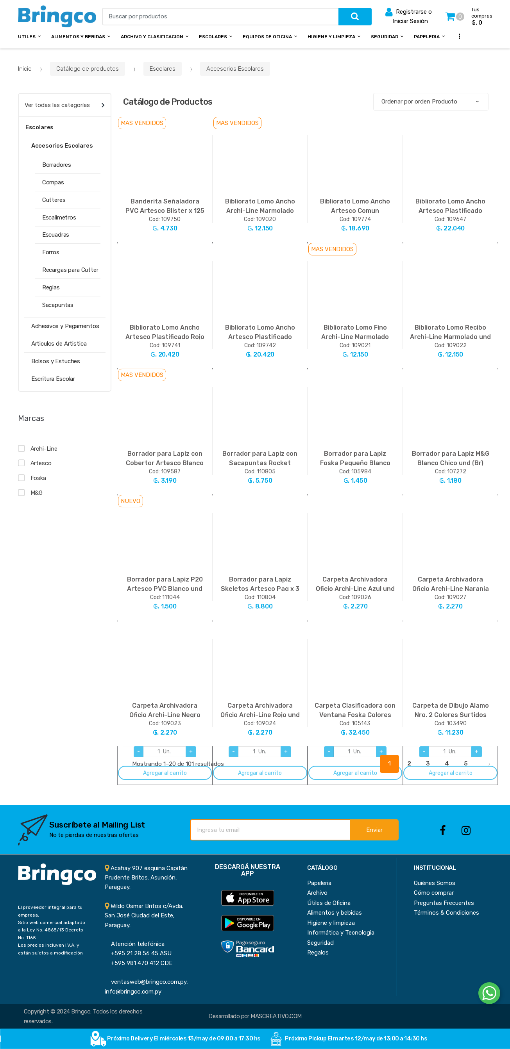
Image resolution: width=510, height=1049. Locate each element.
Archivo (317, 892)
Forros (50, 252)
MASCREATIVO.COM (276, 1016)
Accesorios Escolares (235, 68)
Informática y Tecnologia (340, 932)
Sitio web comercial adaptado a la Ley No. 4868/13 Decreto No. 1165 (51, 930)
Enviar (374, 829)
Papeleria (427, 36)
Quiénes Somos (434, 883)
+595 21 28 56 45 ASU (138, 953)
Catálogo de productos (87, 68)
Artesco (41, 463)
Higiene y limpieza (331, 922)
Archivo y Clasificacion (152, 36)
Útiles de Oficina (329, 902)
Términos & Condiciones (446, 912)
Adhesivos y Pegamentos (65, 326)
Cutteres (54, 199)
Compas (53, 182)
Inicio (25, 68)
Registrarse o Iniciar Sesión (408, 16)
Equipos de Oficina (267, 36)
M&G (36, 492)
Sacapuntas (58, 305)
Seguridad (384, 36)
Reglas (51, 287)
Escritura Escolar (53, 378)
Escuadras (56, 234)
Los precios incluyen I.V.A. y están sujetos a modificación (50, 948)
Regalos (318, 952)
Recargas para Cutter (70, 269)
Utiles (27, 36)
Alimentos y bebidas (78, 36)
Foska (38, 478)
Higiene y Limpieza (331, 36)
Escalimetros (59, 217)
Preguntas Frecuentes (444, 902)
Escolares (213, 36)
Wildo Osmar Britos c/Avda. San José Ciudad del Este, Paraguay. (144, 916)
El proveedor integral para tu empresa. (50, 910)
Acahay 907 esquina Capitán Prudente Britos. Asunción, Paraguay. (146, 878)
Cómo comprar (434, 892)
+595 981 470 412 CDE (138, 963)
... (457, 36)
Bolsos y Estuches (55, 361)
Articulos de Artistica (59, 343)
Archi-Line (44, 448)
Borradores (57, 164)
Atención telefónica (135, 943)
